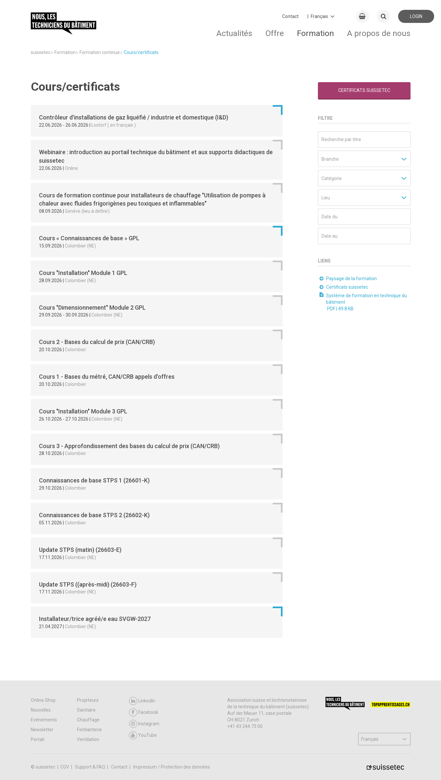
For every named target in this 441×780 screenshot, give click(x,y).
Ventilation (88, 739)
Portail (37, 739)
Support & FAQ (90, 767)
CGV (65, 767)
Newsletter (42, 729)
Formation (315, 33)
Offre (275, 33)
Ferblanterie (89, 729)
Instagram (144, 724)
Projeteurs (88, 700)
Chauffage (88, 719)
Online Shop (43, 700)
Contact (290, 16)
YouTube (143, 735)
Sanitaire (86, 710)
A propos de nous (379, 33)
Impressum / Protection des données (171, 767)
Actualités (234, 33)
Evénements (44, 719)
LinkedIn (142, 701)
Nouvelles (41, 710)
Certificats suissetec (364, 90)
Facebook (143, 712)
